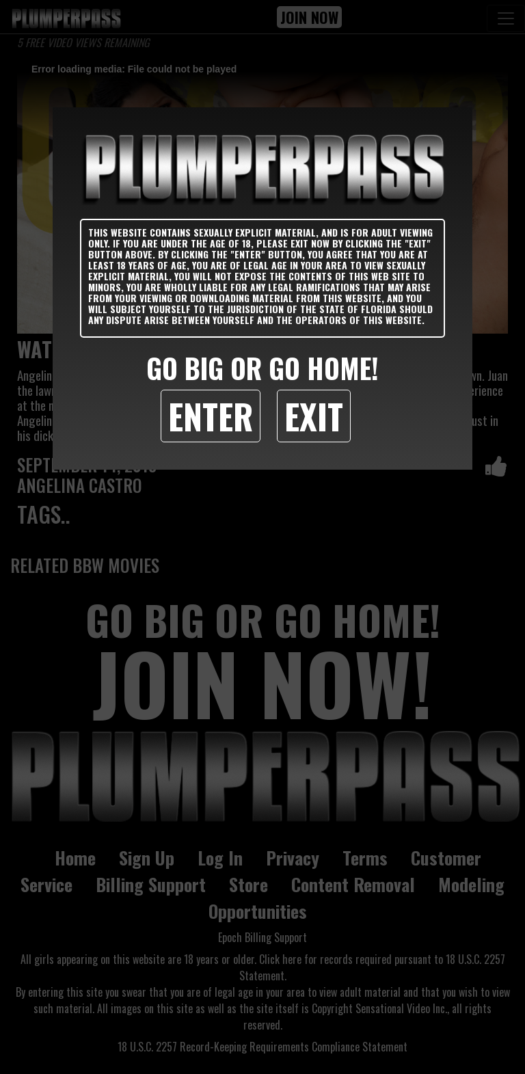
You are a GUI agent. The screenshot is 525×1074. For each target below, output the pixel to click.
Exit (313, 415)
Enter (210, 415)
